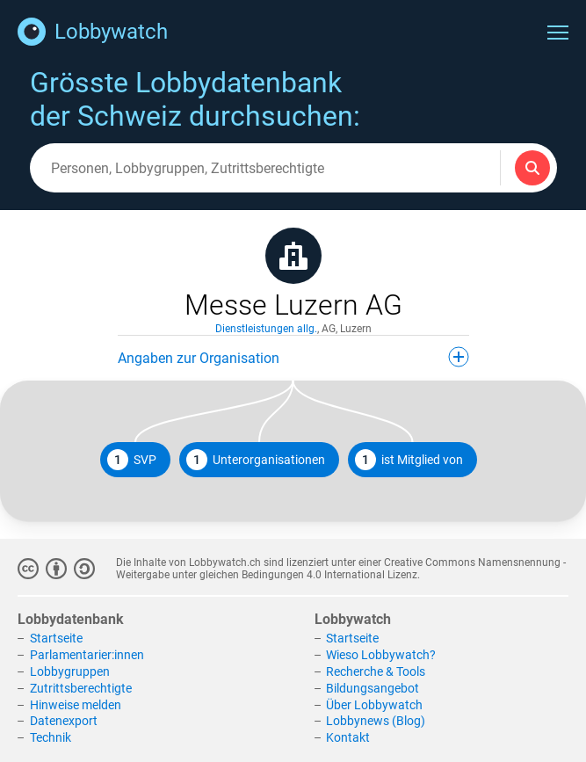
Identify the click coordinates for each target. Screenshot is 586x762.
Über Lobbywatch (374, 705)
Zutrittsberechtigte (81, 688)
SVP (131, 459)
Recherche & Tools (375, 671)
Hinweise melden (75, 705)
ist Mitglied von (409, 459)
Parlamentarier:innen (87, 655)
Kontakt (348, 737)
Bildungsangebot (372, 688)
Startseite (56, 638)
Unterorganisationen (255, 459)
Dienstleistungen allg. (266, 329)
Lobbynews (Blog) (375, 721)
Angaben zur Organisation (293, 356)
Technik (50, 737)
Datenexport (64, 721)
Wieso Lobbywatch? (381, 655)
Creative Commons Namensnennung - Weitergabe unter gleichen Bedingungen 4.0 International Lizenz (341, 568)
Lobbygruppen (70, 671)
